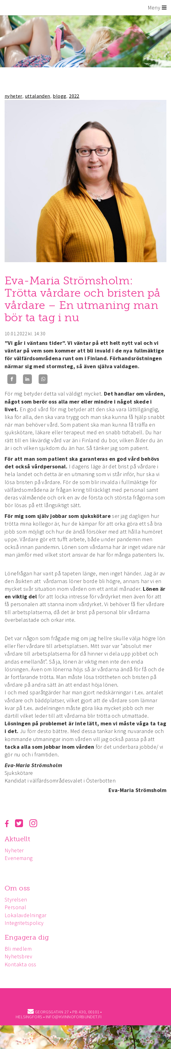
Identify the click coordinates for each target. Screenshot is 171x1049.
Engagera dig (27, 937)
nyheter (13, 96)
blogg (59, 96)
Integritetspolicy (24, 922)
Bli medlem (18, 948)
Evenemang (19, 858)
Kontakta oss (20, 964)
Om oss (17, 888)
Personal (15, 907)
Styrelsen (16, 899)
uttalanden (37, 96)
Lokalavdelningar (25, 915)
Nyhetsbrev (18, 956)
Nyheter (14, 850)
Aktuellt (17, 839)
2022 (74, 96)
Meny (157, 7)
